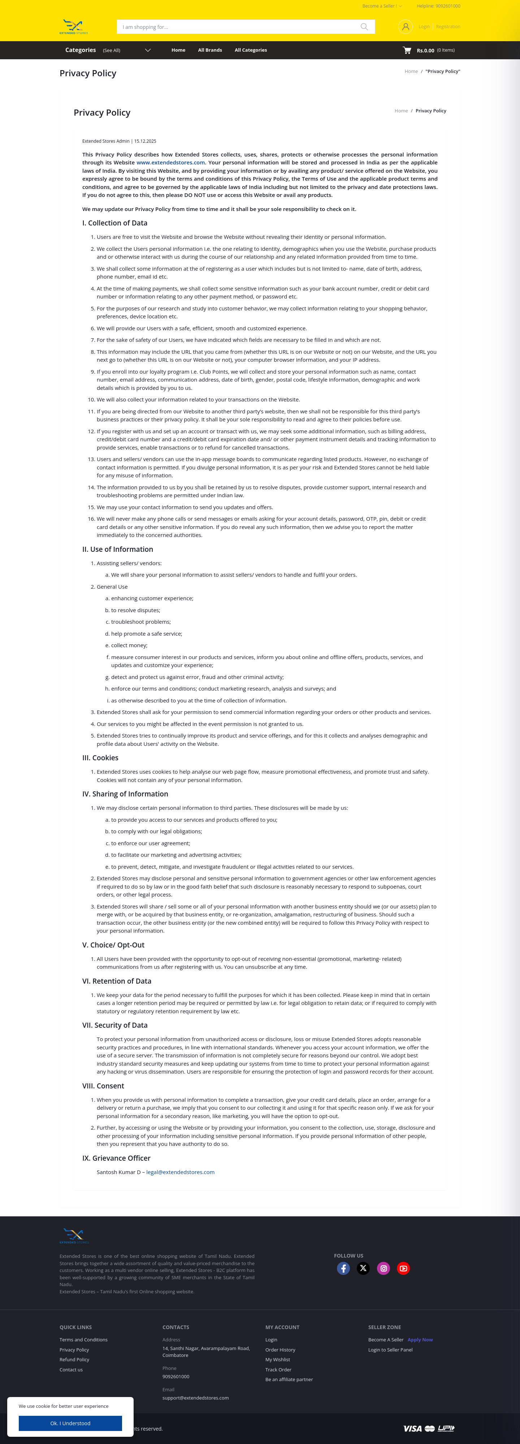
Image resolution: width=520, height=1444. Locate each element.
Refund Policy (74, 1359)
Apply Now (420, 1339)
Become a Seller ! (380, 6)
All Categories (251, 50)
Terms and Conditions (84, 1339)
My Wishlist (277, 1359)
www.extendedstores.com (171, 162)
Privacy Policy (431, 110)
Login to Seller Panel (390, 1349)
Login (424, 26)
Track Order (278, 1369)
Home (178, 50)
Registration (448, 26)
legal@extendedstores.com (180, 1172)
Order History (280, 1349)
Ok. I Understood (70, 1423)
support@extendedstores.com (195, 1397)
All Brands (210, 50)
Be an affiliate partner (289, 1379)
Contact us (71, 1369)
